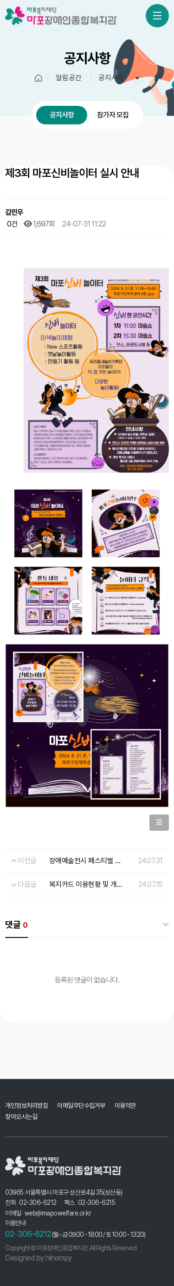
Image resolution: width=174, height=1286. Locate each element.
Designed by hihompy (38, 1258)
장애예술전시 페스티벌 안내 (88, 860)
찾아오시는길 (21, 1116)
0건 (11, 224)
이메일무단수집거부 (81, 1105)
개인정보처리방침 (26, 1105)
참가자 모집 (113, 114)
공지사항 (62, 114)
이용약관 (125, 1105)
